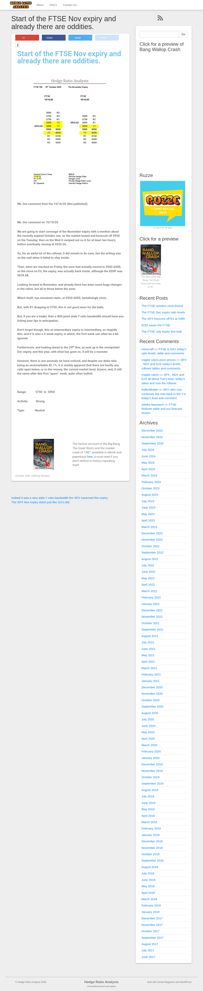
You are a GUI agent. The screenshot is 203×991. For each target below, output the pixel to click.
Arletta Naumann (153, 404)
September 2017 (153, 937)
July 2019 (148, 796)
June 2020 (148, 726)
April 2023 (148, 520)
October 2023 (151, 488)
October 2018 (151, 854)
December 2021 (152, 610)
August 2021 (150, 636)
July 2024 (148, 449)
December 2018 (152, 841)
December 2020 (152, 687)
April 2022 (148, 584)
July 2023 (148, 501)
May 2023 (148, 514)
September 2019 (153, 783)
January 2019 (151, 835)
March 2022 (149, 591)
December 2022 (152, 533)
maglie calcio (150, 374)
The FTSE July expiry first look (162, 331)
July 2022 (148, 565)
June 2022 (148, 571)
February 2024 (151, 482)
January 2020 (151, 758)
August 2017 (150, 944)
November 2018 (152, 847)
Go (183, 34)
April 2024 (148, 469)
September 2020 (153, 706)
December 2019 (152, 764)
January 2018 (151, 912)
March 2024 (149, 475)
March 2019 (149, 822)
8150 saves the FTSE (156, 325)
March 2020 (149, 745)
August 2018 (150, 867)
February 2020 (151, 751)
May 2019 (148, 809)
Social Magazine (166, 982)
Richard (45, 475)
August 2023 (150, 494)
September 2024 (153, 443)
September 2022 (153, 552)
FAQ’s (53, 5)
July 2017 (148, 950)
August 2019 (150, 790)
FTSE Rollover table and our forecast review (162, 409)
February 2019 (151, 828)
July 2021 (148, 642)
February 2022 (151, 597)
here (90, 456)
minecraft (148, 349)
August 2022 (150, 559)
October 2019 (151, 777)
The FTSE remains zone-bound (162, 305)
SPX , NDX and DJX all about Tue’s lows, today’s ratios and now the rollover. (163, 379)
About (40, 5)
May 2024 (148, 462)
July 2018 (148, 873)
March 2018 (149, 899)
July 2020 (148, 719)
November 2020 (152, 693)
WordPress (186, 982)
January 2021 (151, 681)
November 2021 (152, 616)
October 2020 (151, 700)
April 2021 (148, 661)
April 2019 (148, 815)
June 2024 (148, 456)
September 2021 (153, 629)
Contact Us (70, 5)
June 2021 (148, 649)
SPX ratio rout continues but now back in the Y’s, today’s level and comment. (164, 394)
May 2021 (148, 655)
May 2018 (148, 886)
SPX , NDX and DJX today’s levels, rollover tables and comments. (164, 364)
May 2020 (148, 732)
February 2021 (151, 674)
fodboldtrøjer (150, 389)
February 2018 (151, 905)
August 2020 (150, 713)
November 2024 (152, 437)
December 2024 (152, 430)
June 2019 (148, 803)
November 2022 (152, 539)
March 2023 (149, 527)
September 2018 (153, 860)
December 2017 (152, 918)
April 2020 (148, 738)
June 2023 (148, 507)
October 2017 (151, 931)
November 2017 (152, 924)
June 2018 (148, 880)
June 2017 (148, 957)
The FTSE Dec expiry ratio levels (163, 312)
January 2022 (151, 604)
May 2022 (148, 578)
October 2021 (151, 623)
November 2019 (152, 770)
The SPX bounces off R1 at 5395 (163, 318)
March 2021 (149, 668)
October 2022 (151, 546)
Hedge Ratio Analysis (101, 982)
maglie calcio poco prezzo (159, 359)
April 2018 (148, 892)
